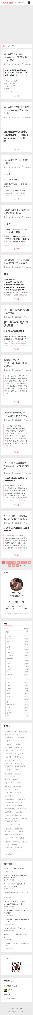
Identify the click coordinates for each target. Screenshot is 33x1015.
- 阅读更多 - (16, 96)
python (29, 167)
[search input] (20, 3)
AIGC (29, 64)
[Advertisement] (16, 24)
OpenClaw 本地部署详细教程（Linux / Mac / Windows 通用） (16, 110)
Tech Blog (8, 2)
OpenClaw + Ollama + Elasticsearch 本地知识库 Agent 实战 (15, 57)
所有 (25, 64)
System (8, 64)
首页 (4, 46)
